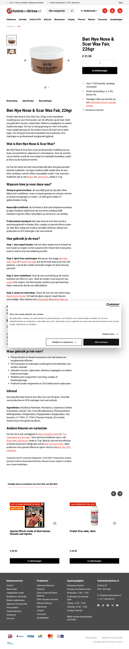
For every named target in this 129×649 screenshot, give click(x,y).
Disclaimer (11, 614)
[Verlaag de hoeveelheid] (85, 63)
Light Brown (43, 176)
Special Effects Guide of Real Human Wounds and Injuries (30, 532)
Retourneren (12, 589)
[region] (39, 60)
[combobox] (57, 10)
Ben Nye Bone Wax (54, 443)
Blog (120, 2)
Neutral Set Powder (16, 296)
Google (73, 619)
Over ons (10, 618)
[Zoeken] (72, 10)
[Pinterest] (108, 605)
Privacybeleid (12, 607)
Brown (30, 176)
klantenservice (15, 580)
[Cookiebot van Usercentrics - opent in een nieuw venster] (108, 305)
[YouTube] (117, 605)
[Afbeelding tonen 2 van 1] (48, 87)
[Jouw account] (112, 10)
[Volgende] (68, 60)
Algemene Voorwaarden (17, 603)
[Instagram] (112, 605)
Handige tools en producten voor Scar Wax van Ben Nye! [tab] (32, 484)
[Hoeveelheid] (99, 63)
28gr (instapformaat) (48, 434)
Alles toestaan (101, 342)
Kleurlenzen (42, 606)
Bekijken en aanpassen (64, 342)
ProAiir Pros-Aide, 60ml (82, 531)
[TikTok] (103, 605)
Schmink (40, 589)
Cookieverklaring (14, 611)
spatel (10, 282)
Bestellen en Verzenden (17, 596)
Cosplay (40, 610)
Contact (10, 585)
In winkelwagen (99, 70)
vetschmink (43, 299)
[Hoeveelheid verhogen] (113, 63)
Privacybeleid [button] (91, 637)
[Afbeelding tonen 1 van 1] (45, 87)
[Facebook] (98, 605)
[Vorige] (25, 60)
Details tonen (108, 334)
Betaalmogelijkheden (16, 600)
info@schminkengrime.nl (110, 595)
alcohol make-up (59, 299)
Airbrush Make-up (44, 603)
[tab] (12, 100)
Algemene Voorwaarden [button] (112, 637)
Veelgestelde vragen (15, 592)
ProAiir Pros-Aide (28, 261)
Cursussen (41, 614)
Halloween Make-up (45, 585)
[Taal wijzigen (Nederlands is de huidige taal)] (89, 10)
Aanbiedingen (43, 617)
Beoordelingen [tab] (45, 100)
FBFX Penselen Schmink (47, 599)
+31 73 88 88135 (106, 599)
